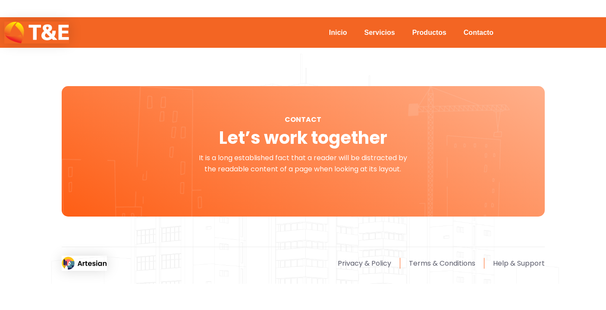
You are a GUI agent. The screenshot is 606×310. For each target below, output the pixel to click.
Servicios (379, 32)
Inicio (338, 32)
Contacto (478, 32)
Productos (429, 32)
